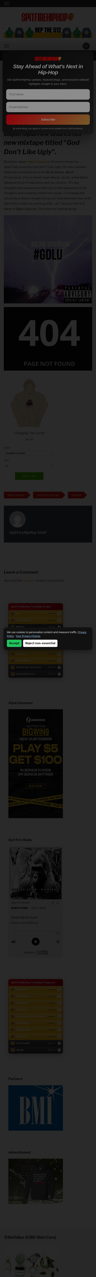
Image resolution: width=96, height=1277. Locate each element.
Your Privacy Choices (28, 636)
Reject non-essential (40, 643)
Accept (14, 643)
